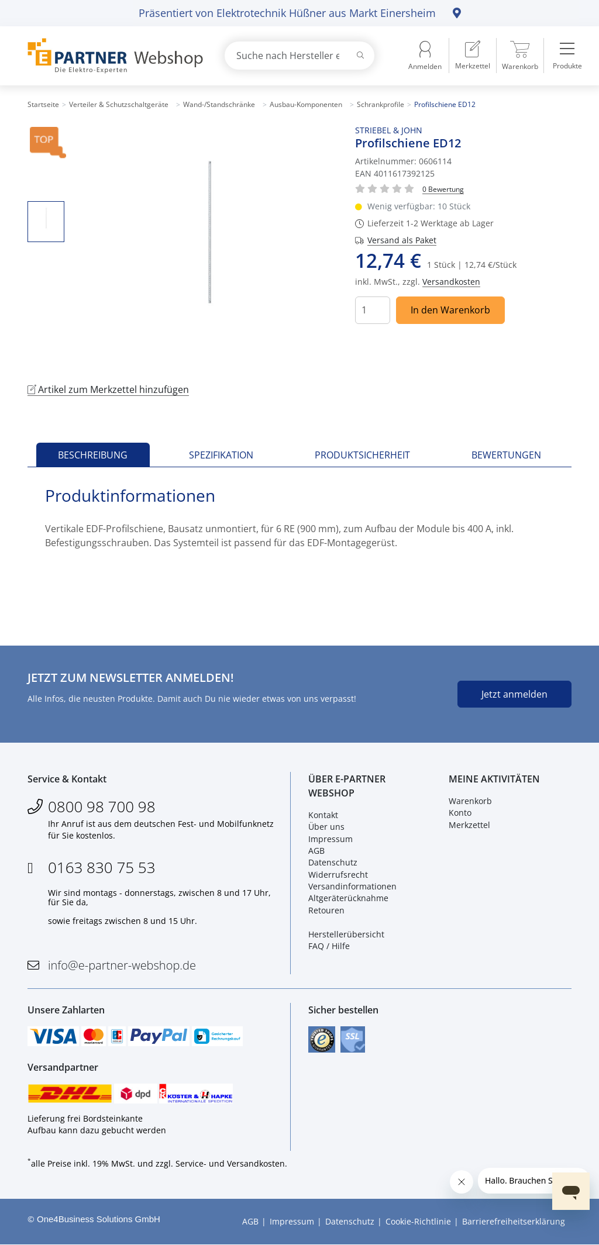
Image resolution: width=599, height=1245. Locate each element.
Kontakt (323, 814)
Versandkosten (451, 281)
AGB (316, 850)
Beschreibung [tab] (93, 455)
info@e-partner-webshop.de (122, 966)
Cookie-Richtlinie (418, 1221)
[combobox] (299, 56)
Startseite (43, 104)
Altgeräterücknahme (348, 898)
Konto (460, 812)
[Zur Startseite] (112, 56)
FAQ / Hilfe (329, 945)
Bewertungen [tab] (506, 455)
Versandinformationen (352, 886)
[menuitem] (472, 55)
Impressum (330, 838)
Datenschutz (332, 862)
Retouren (326, 910)
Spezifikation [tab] (221, 455)
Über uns (326, 826)
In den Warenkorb (450, 310)
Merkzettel (469, 824)
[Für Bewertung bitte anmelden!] (443, 188)
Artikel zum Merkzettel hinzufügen (108, 389)
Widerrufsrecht (338, 874)
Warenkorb (470, 800)
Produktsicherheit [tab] (362, 455)
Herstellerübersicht (346, 934)
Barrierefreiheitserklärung (513, 1221)
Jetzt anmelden (514, 694)
